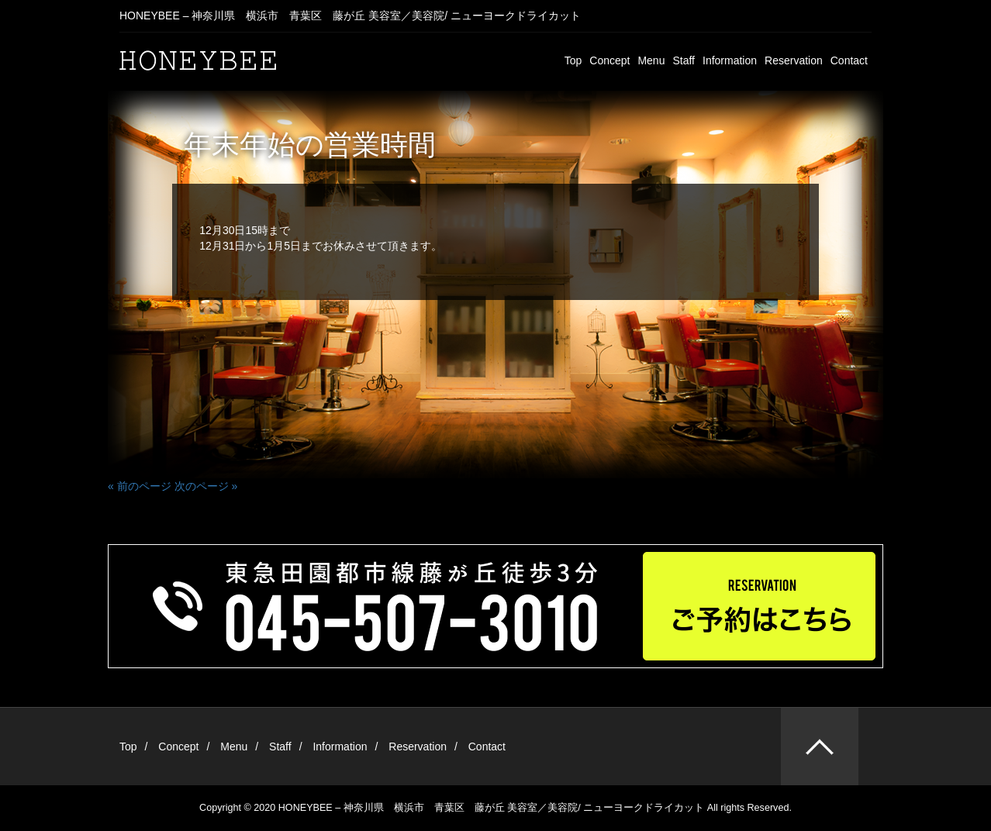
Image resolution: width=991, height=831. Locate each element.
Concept (609, 60)
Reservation (794, 60)
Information (730, 60)
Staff (683, 60)
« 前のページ (139, 486)
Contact (849, 60)
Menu (651, 60)
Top (573, 60)
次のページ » (206, 486)
